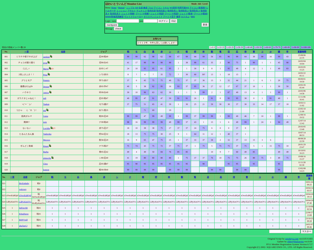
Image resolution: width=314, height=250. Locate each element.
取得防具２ (183, 10)
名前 (63, 51)
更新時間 (302, 51)
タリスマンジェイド (153, 16)
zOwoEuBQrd (25, 195)
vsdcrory (22, 189)
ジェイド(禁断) (128, 13)
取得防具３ (195, 10)
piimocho (47, 158)
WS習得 (173, 7)
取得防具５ (115, 13)
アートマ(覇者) (201, 13)
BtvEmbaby (24, 183)
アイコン (158, 7)
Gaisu (45, 116)
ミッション (121, 10)
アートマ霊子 (169, 16)
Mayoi (46, 69)
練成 (145, 7)
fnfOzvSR (23, 208)
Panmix (46, 80)
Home (113, 7)
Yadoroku (47, 134)
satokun (46, 57)
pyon (45, 63)
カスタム (185, 16)
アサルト (131, 10)
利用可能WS (183, 7)
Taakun (46, 104)
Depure (46, 86)
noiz (45, 122)
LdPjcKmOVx (25, 202)
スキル (166, 7)
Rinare (46, 146)
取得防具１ (172, 10)
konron (46, 170)
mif (44, 110)
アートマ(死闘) (172, 13)
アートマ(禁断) (143, 13)
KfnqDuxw (24, 214)
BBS (193, 16)
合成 (141, 7)
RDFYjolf (23, 220)
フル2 (150, 7)
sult (44, 98)
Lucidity (46, 128)
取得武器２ (161, 10)
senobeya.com (291, 238)
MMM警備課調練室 (114, 16)
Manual (121, 7)
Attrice (46, 92)
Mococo (46, 140)
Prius (45, 75)
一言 (27, 51)
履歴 (178, 16)
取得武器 (151, 10)
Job (136, 7)
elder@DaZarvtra (295, 241)
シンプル (130, 7)
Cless (45, 164)
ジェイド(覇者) (186, 13)
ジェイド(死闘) (157, 13)
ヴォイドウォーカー (133, 16)
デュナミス (141, 10)
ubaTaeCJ (23, 226)
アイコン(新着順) (198, 7)
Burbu (45, 152)
